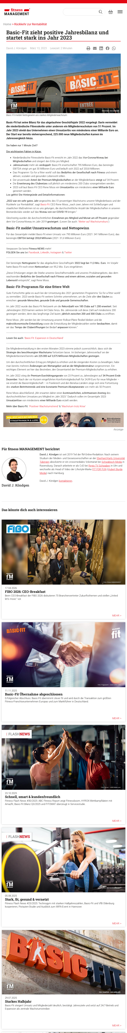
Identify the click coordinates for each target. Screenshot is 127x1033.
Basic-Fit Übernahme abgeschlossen (34, 694)
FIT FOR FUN (99, 469)
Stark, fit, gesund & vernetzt (27, 899)
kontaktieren (65, 480)
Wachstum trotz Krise (73, 406)
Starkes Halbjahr (18, 1001)
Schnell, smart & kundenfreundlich (32, 797)
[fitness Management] (17, 11)
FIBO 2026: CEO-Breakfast (25, 591)
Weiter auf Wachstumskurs (93, 221)
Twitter (68, 252)
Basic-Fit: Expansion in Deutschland (44, 338)
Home (7, 24)
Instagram (55, 252)
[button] (88, 48)
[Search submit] (100, 12)
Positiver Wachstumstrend (43, 406)
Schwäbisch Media (112, 461)
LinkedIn (44, 252)
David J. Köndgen (16, 48)
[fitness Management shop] (111, 12)
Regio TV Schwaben (99, 465)
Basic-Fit (45, 204)
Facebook (34, 252)
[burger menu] (120, 12)
